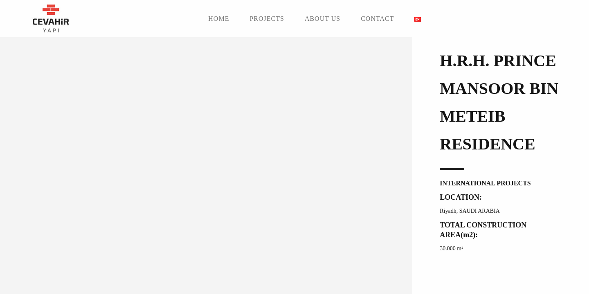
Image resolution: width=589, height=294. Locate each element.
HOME (218, 18)
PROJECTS (267, 18)
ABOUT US (322, 18)
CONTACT (377, 18)
